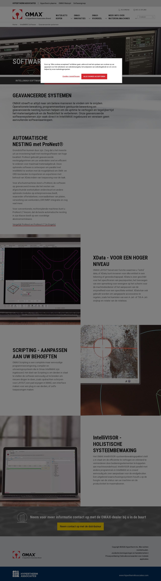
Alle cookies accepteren (94, 76)
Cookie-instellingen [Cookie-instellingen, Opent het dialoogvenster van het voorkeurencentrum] (71, 76)
